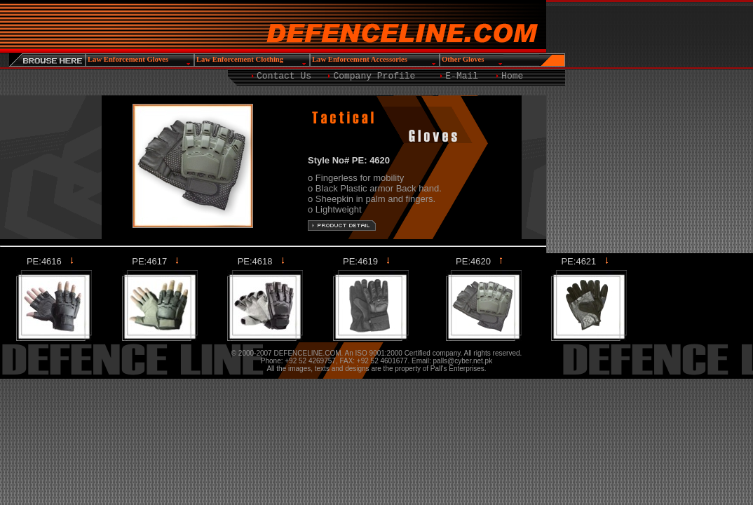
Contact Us (284, 76)
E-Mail (461, 76)
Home (512, 76)
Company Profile (374, 76)
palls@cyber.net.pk (463, 361)
